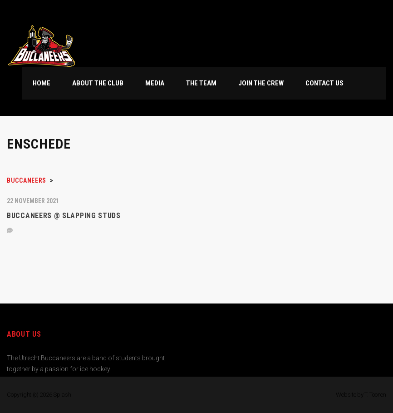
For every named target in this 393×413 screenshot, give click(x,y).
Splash (62, 394)
